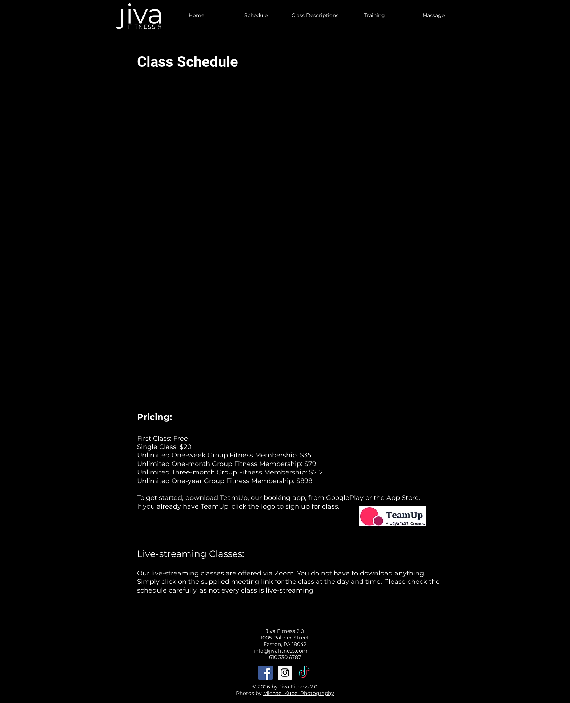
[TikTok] (304, 673)
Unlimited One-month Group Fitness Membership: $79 (226, 464)
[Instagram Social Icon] (285, 673)
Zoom (284, 573)
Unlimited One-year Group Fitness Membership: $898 (224, 481)
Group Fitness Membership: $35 (259, 455)
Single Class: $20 (164, 447)
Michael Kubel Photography (298, 693)
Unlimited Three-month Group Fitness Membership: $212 (230, 472)
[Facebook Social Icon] (265, 673)
